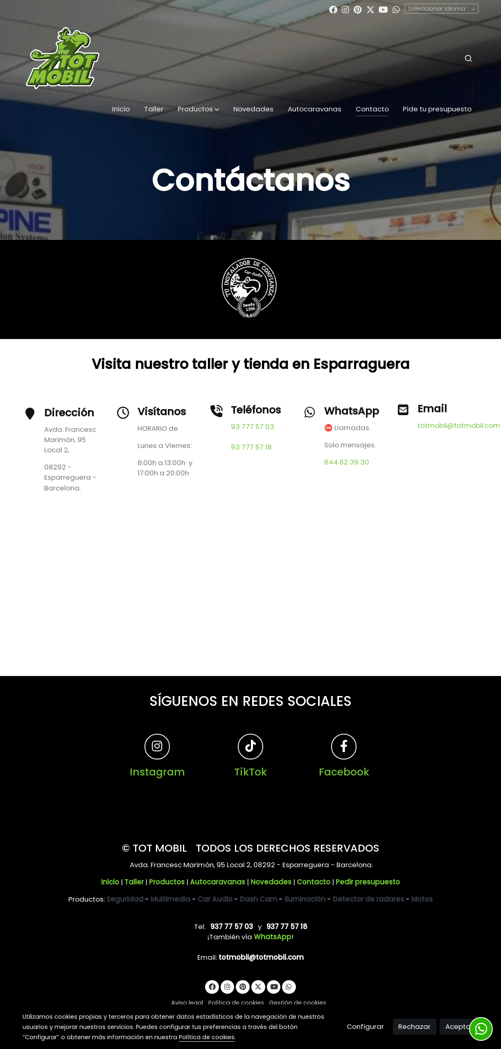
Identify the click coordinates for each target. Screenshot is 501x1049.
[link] (62, 58)
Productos (167, 882)
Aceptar (459, 1026)
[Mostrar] (249, 288)
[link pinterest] (358, 9)
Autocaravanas (217, 882)
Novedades (270, 882)
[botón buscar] (468, 58)
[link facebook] (333, 9)
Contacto (313, 882)
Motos (422, 899)
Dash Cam (258, 899)
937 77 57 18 (286, 926)
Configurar (365, 1026)
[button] (198, 109)
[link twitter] (370, 9)
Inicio (110, 882)
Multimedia (170, 899)
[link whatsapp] (396, 9)
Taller (134, 882)
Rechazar (414, 1026)
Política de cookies (236, 1003)
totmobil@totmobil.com (459, 445)
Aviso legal (187, 1003)
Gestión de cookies (297, 1003)
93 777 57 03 (252, 458)
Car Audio (215, 899)
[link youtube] (383, 9)
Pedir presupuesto (368, 882)
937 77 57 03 (231, 926)
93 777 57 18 (251, 478)
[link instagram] (345, 9)
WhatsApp (272, 937)
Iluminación (304, 899)
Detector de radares (368, 899)
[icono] (309, 451)
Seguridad (124, 899)
